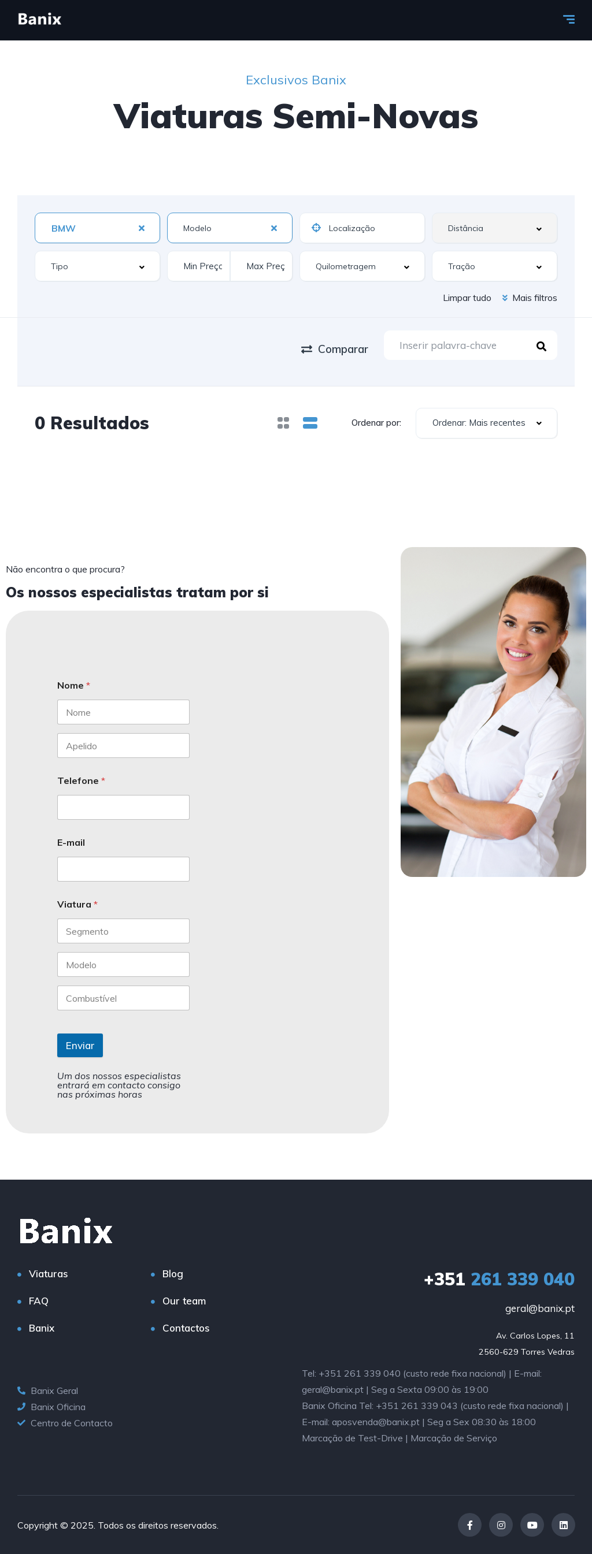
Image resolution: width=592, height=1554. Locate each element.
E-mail (71, 842)
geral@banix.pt (540, 1308)
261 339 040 (499, 1279)
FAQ (39, 1301)
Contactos (186, 1328)
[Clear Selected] (141, 227)
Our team (184, 1301)
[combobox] (97, 228)
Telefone (81, 780)
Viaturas (48, 1273)
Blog (172, 1273)
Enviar (80, 1045)
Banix (41, 1328)
